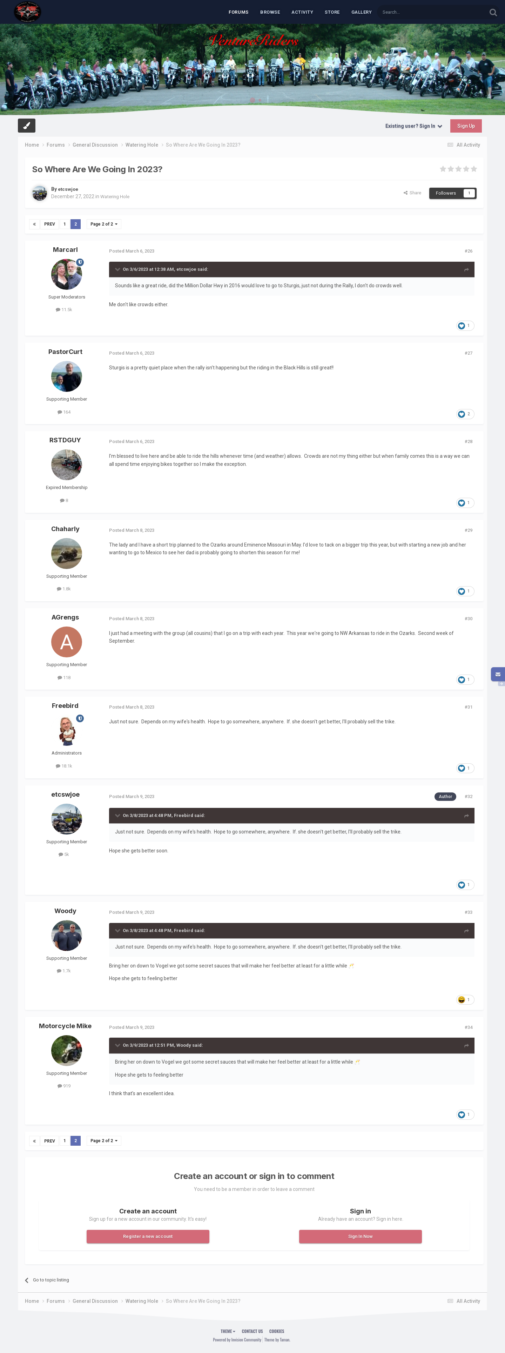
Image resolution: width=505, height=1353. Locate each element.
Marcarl (65, 249)
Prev (49, 224)
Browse (270, 12)
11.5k (64, 309)
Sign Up (466, 126)
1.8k (64, 588)
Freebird (65, 705)
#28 (468, 441)
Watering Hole (115, 196)
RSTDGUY (65, 440)
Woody (65, 910)
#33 (468, 912)
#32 (468, 796)
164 (64, 411)
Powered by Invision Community (237, 1339)
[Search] (415, 12)
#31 (468, 707)
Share (412, 192)
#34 (468, 1027)
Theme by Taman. (277, 1339)
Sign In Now (360, 1236)
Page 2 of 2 (103, 224)
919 (64, 1086)
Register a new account (148, 1236)
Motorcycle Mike (65, 1025)
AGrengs (65, 617)
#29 (468, 530)
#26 (468, 250)
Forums (239, 12)
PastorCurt (65, 351)
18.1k (64, 765)
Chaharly (65, 528)
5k (64, 854)
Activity (302, 12)
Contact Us (252, 1331)
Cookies (276, 1331)
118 (64, 677)
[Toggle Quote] (118, 269)
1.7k (64, 970)
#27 (468, 353)
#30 (468, 618)
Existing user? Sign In (413, 126)
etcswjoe (68, 189)
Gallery (361, 12)
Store (332, 12)
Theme (228, 1331)
